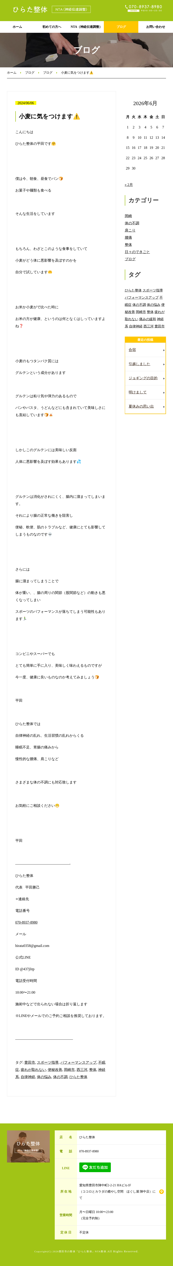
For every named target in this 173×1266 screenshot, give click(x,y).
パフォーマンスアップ (78, 1062)
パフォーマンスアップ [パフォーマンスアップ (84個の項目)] (142, 297)
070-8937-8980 (26, 922)
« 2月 (129, 185)
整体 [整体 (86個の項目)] (150, 312)
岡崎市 (69, 1070)
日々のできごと (137, 252)
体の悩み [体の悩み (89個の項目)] (153, 305)
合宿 (132, 350)
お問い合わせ (155, 27)
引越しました (139, 364)
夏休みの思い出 (141, 406)
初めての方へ (51, 27)
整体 (92, 1070)
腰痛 (128, 237)
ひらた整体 (78, 1077)
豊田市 (29, 1062)
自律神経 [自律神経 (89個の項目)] (136, 326)
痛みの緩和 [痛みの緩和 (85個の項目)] (147, 319)
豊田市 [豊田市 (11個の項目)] (160, 326)
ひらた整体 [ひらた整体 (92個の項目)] (133, 290)
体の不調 (60, 1077)
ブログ (121, 27)
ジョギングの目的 (143, 378)
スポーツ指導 (48, 1062)
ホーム (17, 27)
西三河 (82, 1070)
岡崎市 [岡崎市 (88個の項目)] (141, 312)
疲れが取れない (33, 1070)
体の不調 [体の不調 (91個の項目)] (139, 305)
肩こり (130, 230)
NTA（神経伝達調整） (86, 27)
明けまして (138, 392)
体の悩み (44, 1077)
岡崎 (128, 216)
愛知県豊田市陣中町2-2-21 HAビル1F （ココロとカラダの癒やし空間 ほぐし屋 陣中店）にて (117, 1192)
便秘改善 (55, 1070)
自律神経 (28, 1077)
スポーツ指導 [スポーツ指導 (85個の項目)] (153, 290)
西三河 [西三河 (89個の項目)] (148, 326)
